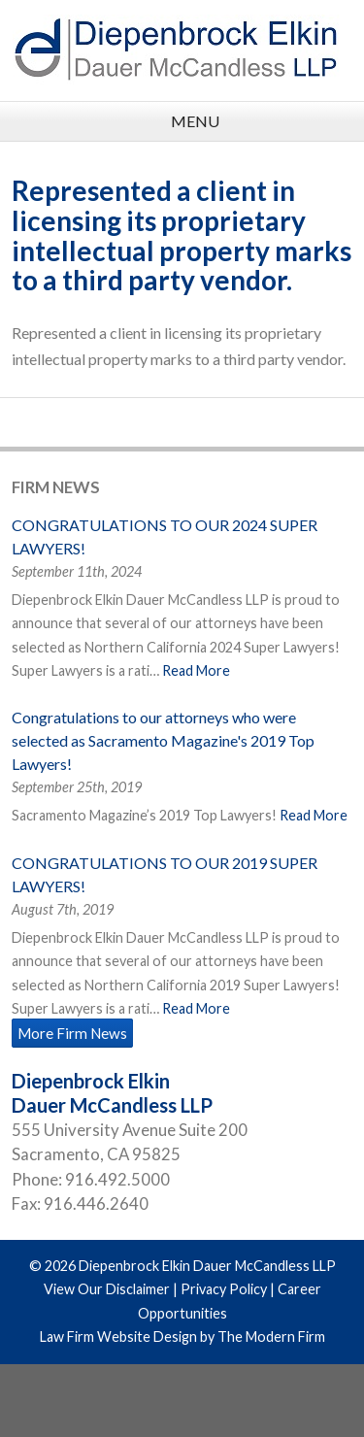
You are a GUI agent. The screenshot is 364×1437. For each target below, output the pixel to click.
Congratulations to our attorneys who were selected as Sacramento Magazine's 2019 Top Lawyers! (163, 740)
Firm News (56, 487)
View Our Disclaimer (107, 1289)
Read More (196, 670)
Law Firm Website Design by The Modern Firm (182, 1336)
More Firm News (72, 1033)
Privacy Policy (224, 1289)
